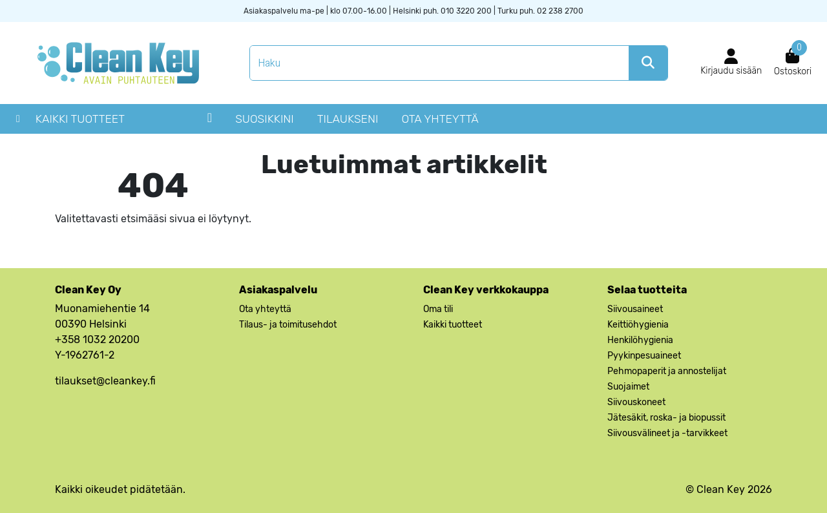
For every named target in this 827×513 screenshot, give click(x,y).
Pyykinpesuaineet (644, 355)
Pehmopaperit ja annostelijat (666, 371)
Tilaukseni (348, 118)
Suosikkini (264, 118)
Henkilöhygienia (640, 340)
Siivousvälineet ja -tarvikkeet (667, 433)
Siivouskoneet (636, 402)
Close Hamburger (209, 122)
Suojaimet (628, 386)
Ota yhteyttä (439, 118)
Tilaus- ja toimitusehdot (288, 324)
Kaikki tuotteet (80, 118)
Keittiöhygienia (638, 324)
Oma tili (438, 309)
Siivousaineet (635, 309)
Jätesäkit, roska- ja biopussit (666, 417)
